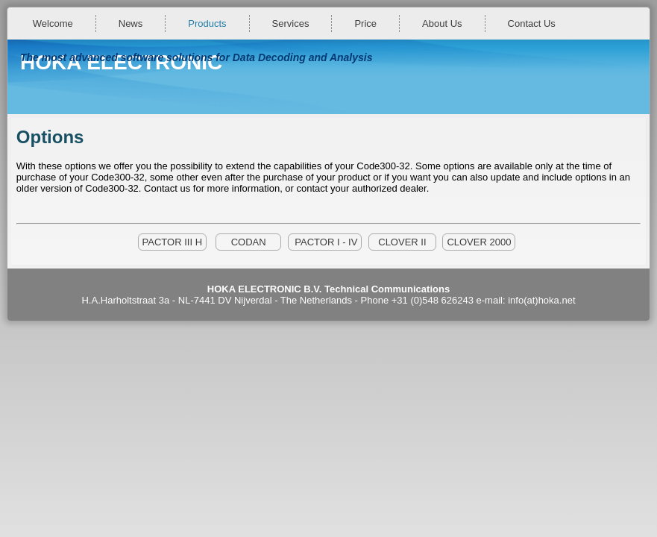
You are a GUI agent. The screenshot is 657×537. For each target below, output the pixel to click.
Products (207, 23)
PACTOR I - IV (325, 242)
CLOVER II (402, 242)
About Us (442, 23)
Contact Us (532, 23)
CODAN (248, 242)
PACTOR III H (172, 242)
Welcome (53, 23)
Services (290, 23)
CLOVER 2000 (479, 242)
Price (365, 23)
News (131, 23)
